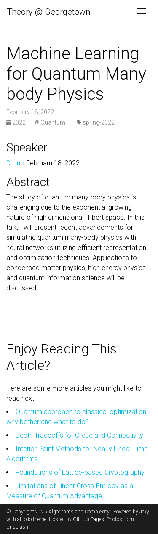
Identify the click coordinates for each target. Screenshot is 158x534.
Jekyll (145, 512)
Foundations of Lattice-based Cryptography (80, 472)
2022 (16, 122)
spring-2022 (96, 122)
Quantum (50, 122)
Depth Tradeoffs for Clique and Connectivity (79, 435)
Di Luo (15, 163)
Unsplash (17, 527)
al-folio (24, 519)
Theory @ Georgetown (48, 12)
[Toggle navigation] (141, 11)
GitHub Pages (88, 519)
